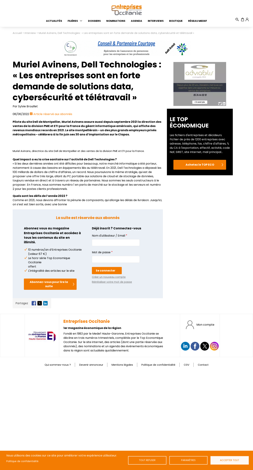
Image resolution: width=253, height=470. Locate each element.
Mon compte (205, 422)
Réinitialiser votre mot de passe (112, 379)
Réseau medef (197, 21)
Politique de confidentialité (22, 461)
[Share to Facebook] (34, 400)
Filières (73, 21)
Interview (30, 33)
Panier (242, 19)
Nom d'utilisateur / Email (108, 333)
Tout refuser (147, 460)
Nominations (115, 21)
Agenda (136, 21)
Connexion (247, 19)
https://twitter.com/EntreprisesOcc (204, 443)
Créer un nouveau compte (109, 374)
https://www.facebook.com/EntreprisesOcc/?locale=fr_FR (195, 443)
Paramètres (188, 460)
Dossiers (94, 21)
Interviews (156, 21)
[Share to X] (39, 400)
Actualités (54, 21)
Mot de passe (101, 349)
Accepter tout (229, 460)
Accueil (17, 33)
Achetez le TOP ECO (200, 233)
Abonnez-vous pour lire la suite (49, 381)
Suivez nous (185, 443)
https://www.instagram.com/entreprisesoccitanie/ (214, 443)
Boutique (176, 21)
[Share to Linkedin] (45, 400)
